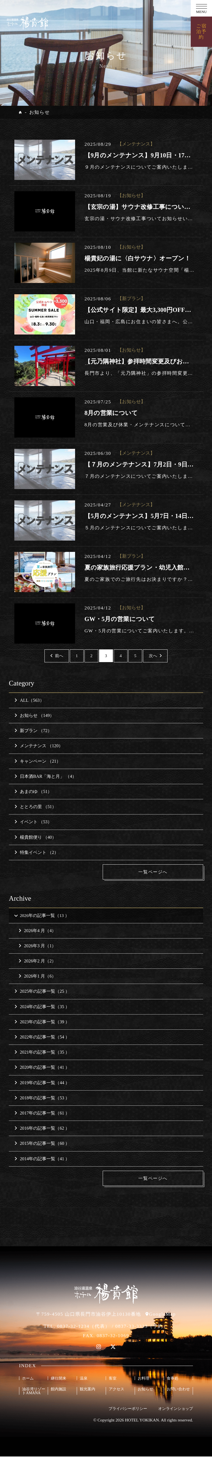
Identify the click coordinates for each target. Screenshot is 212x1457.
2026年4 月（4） (37, 931)
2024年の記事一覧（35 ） (42, 1007)
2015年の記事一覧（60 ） (42, 1144)
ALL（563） (29, 700)
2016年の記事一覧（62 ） (42, 1128)
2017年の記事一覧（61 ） (42, 1113)
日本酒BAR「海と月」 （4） (45, 776)
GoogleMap (162, 1314)
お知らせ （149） (34, 715)
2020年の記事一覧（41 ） (42, 1067)
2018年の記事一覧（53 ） (42, 1098)
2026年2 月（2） (37, 961)
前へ (56, 655)
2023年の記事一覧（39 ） (42, 1022)
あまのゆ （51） (33, 791)
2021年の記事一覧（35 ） (42, 1052)
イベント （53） (33, 821)
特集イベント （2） (36, 852)
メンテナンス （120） (38, 745)
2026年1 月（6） (37, 976)
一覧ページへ (161, 872)
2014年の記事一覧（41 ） (42, 1159)
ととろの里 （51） (35, 806)
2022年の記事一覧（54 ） (42, 1037)
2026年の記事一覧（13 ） (42, 915)
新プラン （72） (33, 730)
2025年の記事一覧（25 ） (42, 991)
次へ (155, 655)
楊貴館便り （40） (35, 837)
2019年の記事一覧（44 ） (42, 1083)
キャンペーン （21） (37, 761)
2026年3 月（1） (37, 946)
